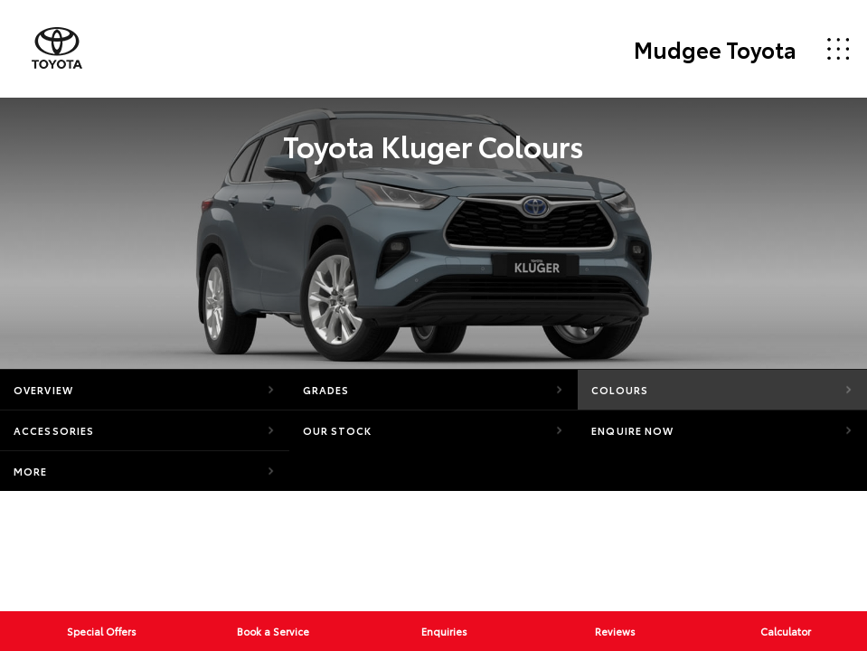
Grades (326, 389)
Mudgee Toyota (715, 49)
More (30, 471)
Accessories (54, 430)
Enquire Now (632, 430)
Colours (619, 389)
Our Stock (337, 430)
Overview (43, 389)
